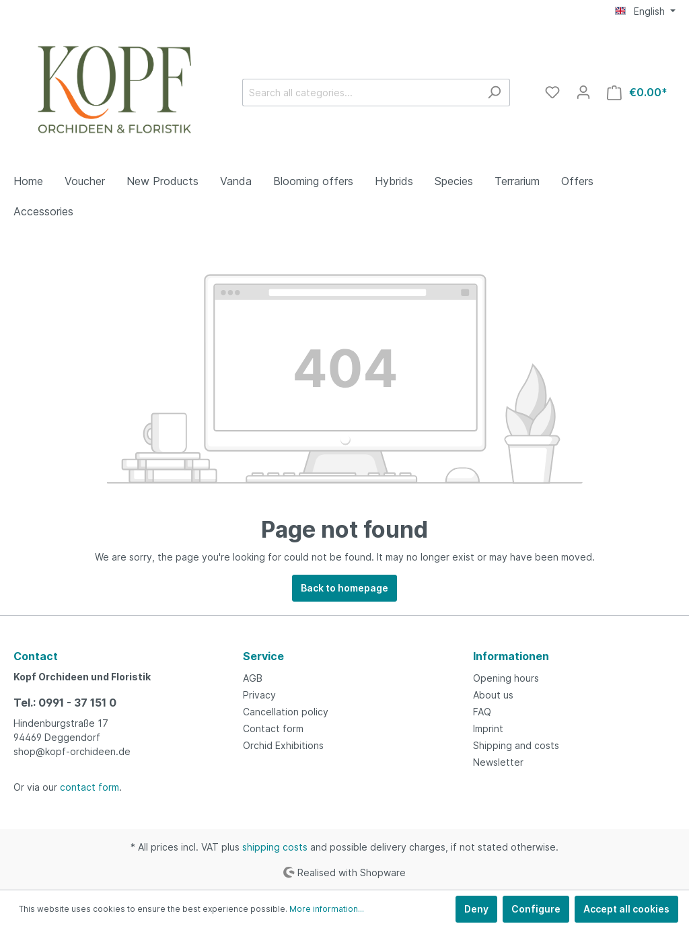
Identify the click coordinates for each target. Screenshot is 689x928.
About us (493, 695)
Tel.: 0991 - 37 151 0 (64, 702)
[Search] (494, 92)
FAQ (482, 711)
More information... (326, 909)
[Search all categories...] (360, 92)
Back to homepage (344, 588)
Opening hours (506, 678)
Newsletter (498, 762)
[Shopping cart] (637, 92)
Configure (535, 909)
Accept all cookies (626, 909)
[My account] (583, 92)
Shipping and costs (516, 745)
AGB (252, 678)
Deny (476, 909)
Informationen (511, 656)
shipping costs (274, 847)
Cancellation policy (285, 711)
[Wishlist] (552, 92)
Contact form (273, 728)
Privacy (259, 695)
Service (263, 656)
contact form (89, 787)
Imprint (488, 728)
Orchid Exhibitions (283, 745)
